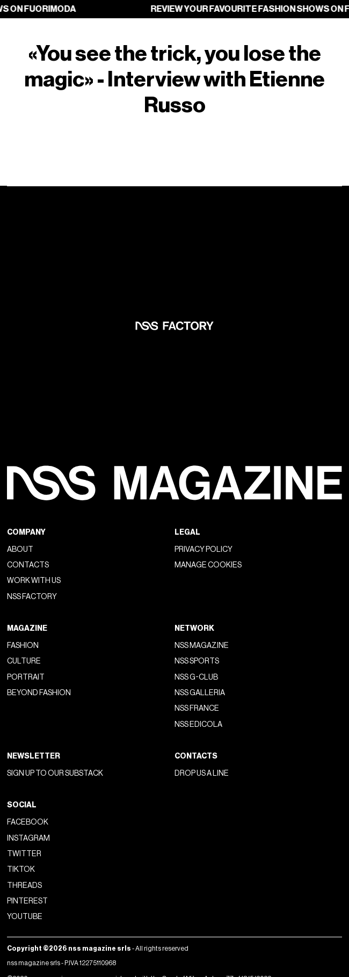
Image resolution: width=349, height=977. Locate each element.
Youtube (24, 917)
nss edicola (198, 724)
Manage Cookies (208, 565)
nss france (196, 708)
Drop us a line (201, 773)
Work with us (34, 581)
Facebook (27, 822)
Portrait (26, 677)
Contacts (28, 565)
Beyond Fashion (39, 693)
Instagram (28, 838)
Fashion (23, 645)
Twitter (24, 854)
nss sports (196, 661)
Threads (24, 885)
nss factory (32, 597)
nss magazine (201, 645)
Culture (24, 661)
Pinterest (27, 901)
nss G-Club (196, 677)
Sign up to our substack (55, 773)
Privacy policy (203, 549)
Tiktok (21, 869)
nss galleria (199, 693)
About (20, 549)
